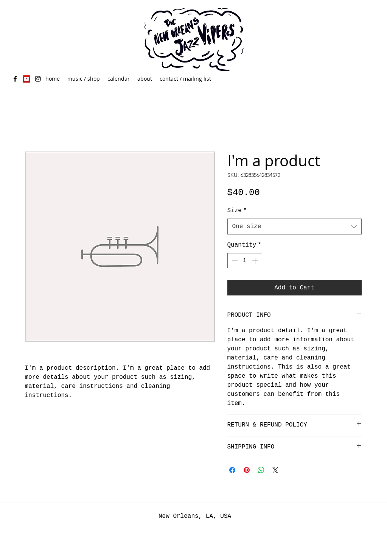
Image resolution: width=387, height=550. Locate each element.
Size (237, 210)
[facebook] (15, 79)
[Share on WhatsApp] (261, 470)
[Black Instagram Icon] (38, 79)
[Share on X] (275, 470)
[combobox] (294, 227)
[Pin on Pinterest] (246, 470)
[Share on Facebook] (232, 470)
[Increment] (255, 260)
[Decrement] (233, 260)
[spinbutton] (244, 260)
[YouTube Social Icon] (26, 79)
